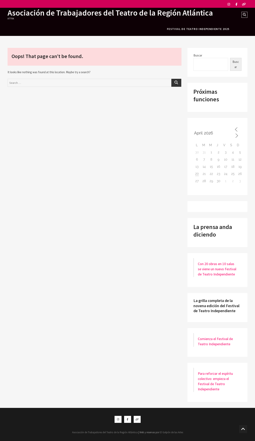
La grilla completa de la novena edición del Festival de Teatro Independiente (216, 305)
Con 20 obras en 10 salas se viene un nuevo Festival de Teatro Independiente (217, 268)
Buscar (197, 55)
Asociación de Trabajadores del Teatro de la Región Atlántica (110, 13)
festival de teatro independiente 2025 (198, 29)
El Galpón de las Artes (171, 432)
